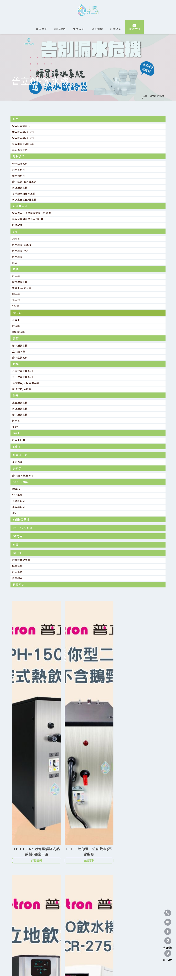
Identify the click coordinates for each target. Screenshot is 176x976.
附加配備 (17, 225)
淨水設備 (17, 256)
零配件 (16, 426)
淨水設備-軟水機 (21, 244)
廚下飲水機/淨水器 (23, 475)
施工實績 (97, 28)
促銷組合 (17, 578)
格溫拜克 (19, 584)
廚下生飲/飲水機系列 (24, 181)
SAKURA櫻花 (21, 482)
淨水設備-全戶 (20, 250)
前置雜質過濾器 (21, 560)
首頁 (145, 95)
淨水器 (16, 300)
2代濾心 (16, 306)
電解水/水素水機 (21, 288)
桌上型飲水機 (20, 187)
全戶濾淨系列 (20, 163)
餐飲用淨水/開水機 (23, 144)
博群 (16, 364)
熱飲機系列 (18, 507)
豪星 (16, 119)
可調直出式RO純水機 (24, 199)
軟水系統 (17, 572)
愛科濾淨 (19, 156)
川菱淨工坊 (20, 455)
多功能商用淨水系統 (23, 193)
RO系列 (16, 489)
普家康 (17, 468)
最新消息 (116, 28)
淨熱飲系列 (18, 501)
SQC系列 (17, 495)
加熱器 (16, 238)
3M (15, 231)
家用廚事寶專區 (21, 126)
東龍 (16, 545)
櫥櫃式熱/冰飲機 (21, 389)
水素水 (16, 320)
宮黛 (16, 338)
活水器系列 (18, 169)
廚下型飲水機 (20, 282)
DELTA (17, 553)
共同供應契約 (20, 150)
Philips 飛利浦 (22, 528)
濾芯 (14, 262)
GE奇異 (18, 536)
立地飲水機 (18, 351)
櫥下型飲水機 (20, 345)
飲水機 (16, 276)
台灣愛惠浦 (20, 206)
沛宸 (16, 395)
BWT (16, 433)
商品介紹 (79, 28)
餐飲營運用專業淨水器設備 (27, 219)
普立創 (17, 313)
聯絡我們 (134, 28)
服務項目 (60, 28)
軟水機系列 (18, 175)
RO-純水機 (18, 332)
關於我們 (41, 28)
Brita (16, 446)
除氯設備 (17, 566)
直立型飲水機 (20, 402)
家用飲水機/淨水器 (23, 138)
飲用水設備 (18, 440)
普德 (16, 269)
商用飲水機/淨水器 (23, 132)
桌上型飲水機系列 (22, 377)
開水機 (16, 294)
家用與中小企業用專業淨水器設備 (31, 213)
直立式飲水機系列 (22, 371)
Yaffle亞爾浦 (21, 519)
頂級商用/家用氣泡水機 (25, 383)
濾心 (14, 513)
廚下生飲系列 (20, 357)
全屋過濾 (17, 462)
